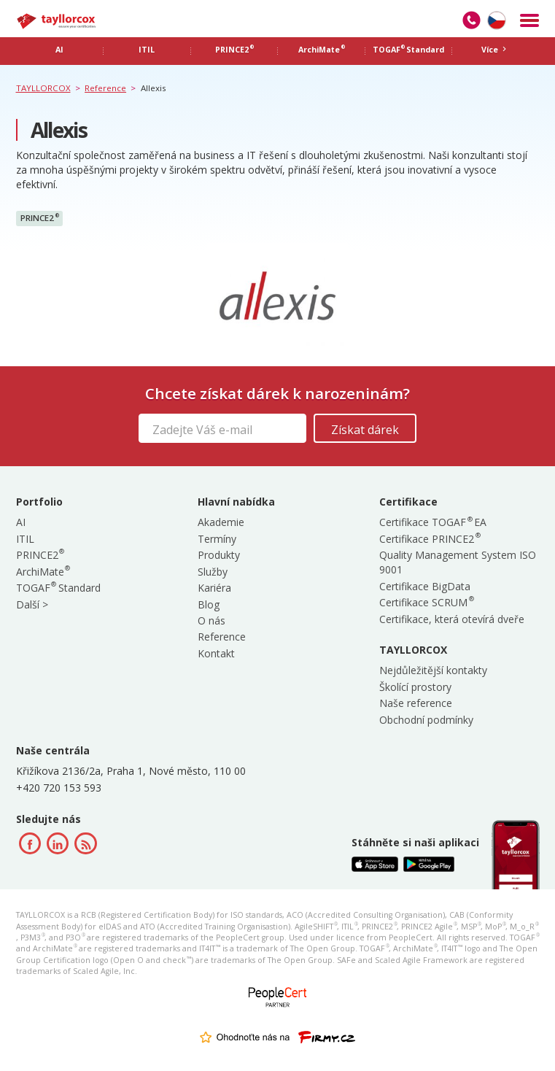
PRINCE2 (39, 218)
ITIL (25, 539)
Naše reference (415, 703)
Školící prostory (415, 687)
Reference (222, 636)
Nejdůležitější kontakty (433, 670)
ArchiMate (42, 572)
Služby (213, 572)
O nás (211, 620)
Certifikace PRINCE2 (429, 539)
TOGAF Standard (58, 588)
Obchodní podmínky (426, 720)
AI (21, 522)
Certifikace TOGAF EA (432, 522)
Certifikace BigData (424, 586)
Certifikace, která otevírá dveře (451, 619)
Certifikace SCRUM (426, 602)
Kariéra (214, 588)
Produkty (219, 555)
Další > (32, 604)
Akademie (221, 522)
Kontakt (216, 653)
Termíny (217, 539)
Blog (209, 604)
